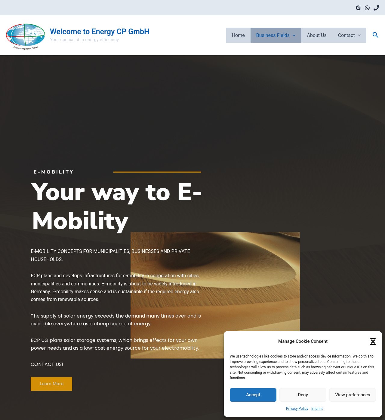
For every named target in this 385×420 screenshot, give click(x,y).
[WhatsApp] (367, 8)
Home (244, 35)
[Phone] (376, 8)
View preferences (352, 394)
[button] (373, 342)
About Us (319, 35)
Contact (350, 35)
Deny (303, 394)
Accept (253, 394)
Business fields (280, 35)
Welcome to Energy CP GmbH (99, 31)
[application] (297, 35)
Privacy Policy (297, 408)
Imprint (317, 408)
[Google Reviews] (358, 8)
